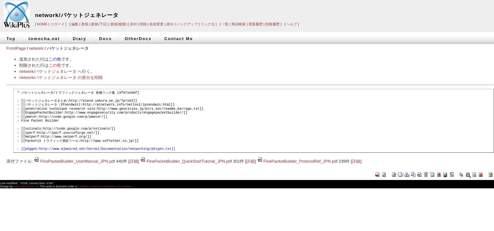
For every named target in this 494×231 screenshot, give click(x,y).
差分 (170, 24)
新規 (84, 24)
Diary (79, 38)
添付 (133, 24)
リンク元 (208, 24)
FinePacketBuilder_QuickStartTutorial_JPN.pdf (186, 161)
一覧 (225, 24)
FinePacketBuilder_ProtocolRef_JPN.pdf (297, 161)
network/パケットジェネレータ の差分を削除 (61, 77)
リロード (57, 24)
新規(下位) (99, 24)
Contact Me (178, 38)
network (36, 48)
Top (11, 38)
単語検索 (238, 24)
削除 (143, 24)
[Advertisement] (396, 10)
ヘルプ (291, 24)
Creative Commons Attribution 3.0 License (104, 186)
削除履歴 (272, 24)
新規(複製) (119, 24)
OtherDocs (138, 38)
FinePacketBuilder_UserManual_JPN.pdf (74, 161)
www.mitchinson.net (26, 186)
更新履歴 (255, 24)
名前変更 (156, 24)
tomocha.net (44, 38)
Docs (105, 38)
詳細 (134, 161)
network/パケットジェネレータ (77, 15)
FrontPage (16, 48)
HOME (42, 24)
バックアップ (187, 24)
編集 (74, 24)
